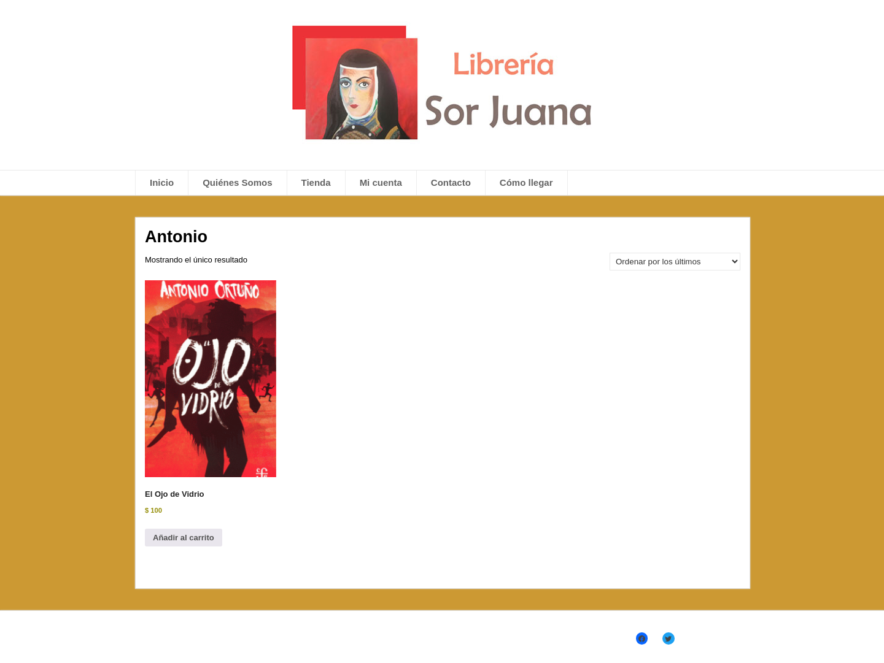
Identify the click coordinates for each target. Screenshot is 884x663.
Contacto (451, 182)
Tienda (316, 182)
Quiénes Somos (237, 182)
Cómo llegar (526, 182)
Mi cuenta (381, 182)
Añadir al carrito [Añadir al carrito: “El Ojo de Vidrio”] (183, 537)
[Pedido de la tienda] (675, 261)
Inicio (162, 182)
